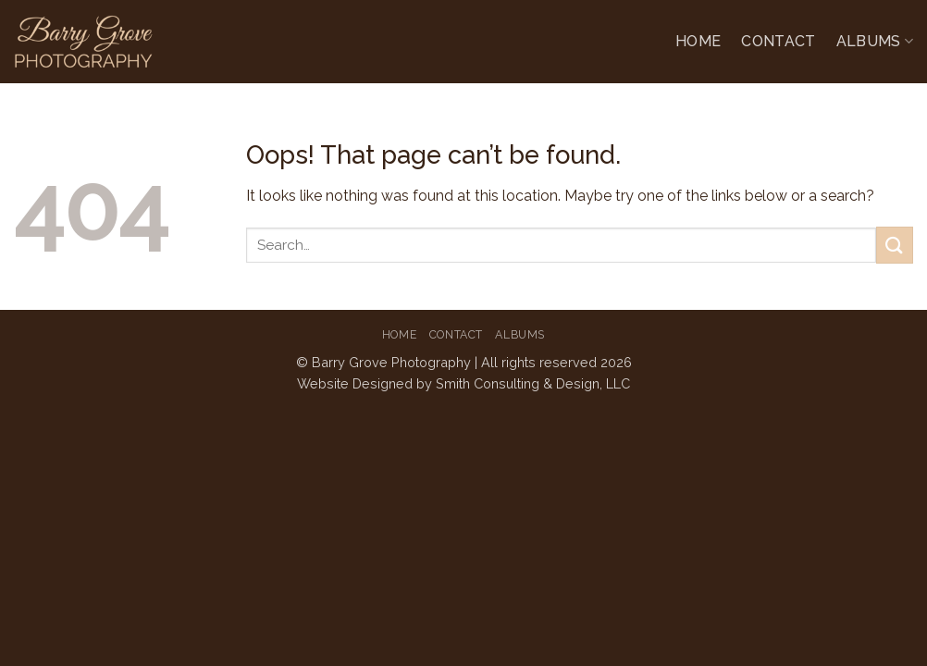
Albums (874, 41)
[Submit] (894, 245)
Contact (778, 41)
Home (698, 41)
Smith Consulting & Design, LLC (533, 383)
